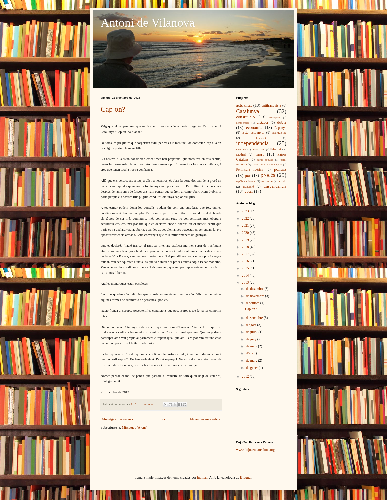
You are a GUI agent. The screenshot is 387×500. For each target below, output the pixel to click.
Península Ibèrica (249, 169)
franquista (261, 137)
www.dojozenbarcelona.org (255, 450)
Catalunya (247, 111)
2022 (246, 218)
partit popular (265, 159)
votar (248, 191)
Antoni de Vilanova (148, 22)
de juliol (252, 332)
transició (248, 186)
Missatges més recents (117, 419)
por (247, 175)
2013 (246, 282)
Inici (162, 419)
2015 (246, 268)
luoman (202, 477)
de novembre (255, 296)
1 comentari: (148, 404)
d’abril (251, 353)
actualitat (244, 105)
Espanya (280, 128)
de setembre (255, 318)
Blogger (245, 477)
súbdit (282, 181)
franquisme (279, 132)
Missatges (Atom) (134, 427)
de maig (252, 346)
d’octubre (253, 303)
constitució (245, 117)
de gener (252, 368)
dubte (281, 122)
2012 (246, 376)
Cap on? (113, 109)
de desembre (255, 289)
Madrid (241, 154)
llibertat (275, 149)
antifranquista (271, 105)
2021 (246, 226)
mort (260, 154)
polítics (280, 169)
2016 (246, 261)
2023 (246, 211)
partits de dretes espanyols (267, 164)
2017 (246, 254)
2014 (246, 275)
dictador (262, 122)
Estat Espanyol (253, 132)
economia (254, 127)
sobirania (267, 181)
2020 (246, 233)
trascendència (275, 186)
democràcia (242, 122)
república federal (246, 181)
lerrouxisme (258, 149)
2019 (246, 240)
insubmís (241, 149)
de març (252, 360)
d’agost (251, 325)
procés (268, 175)
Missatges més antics (205, 419)
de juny (251, 339)
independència (252, 143)
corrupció (274, 117)
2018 (246, 247)
